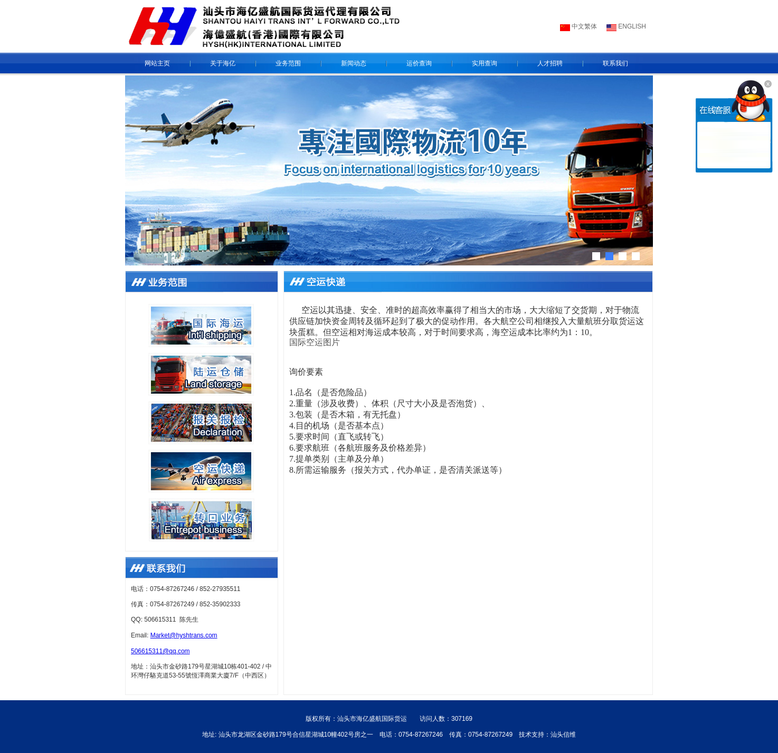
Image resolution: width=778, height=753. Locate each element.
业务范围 (288, 63)
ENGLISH (631, 26)
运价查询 (419, 63)
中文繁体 (583, 26)
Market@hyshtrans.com (183, 635)
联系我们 (615, 63)
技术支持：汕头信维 (547, 734)
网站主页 (157, 63)
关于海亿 (222, 63)
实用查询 (484, 63)
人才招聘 (550, 63)
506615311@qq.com (160, 651)
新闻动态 (353, 63)
